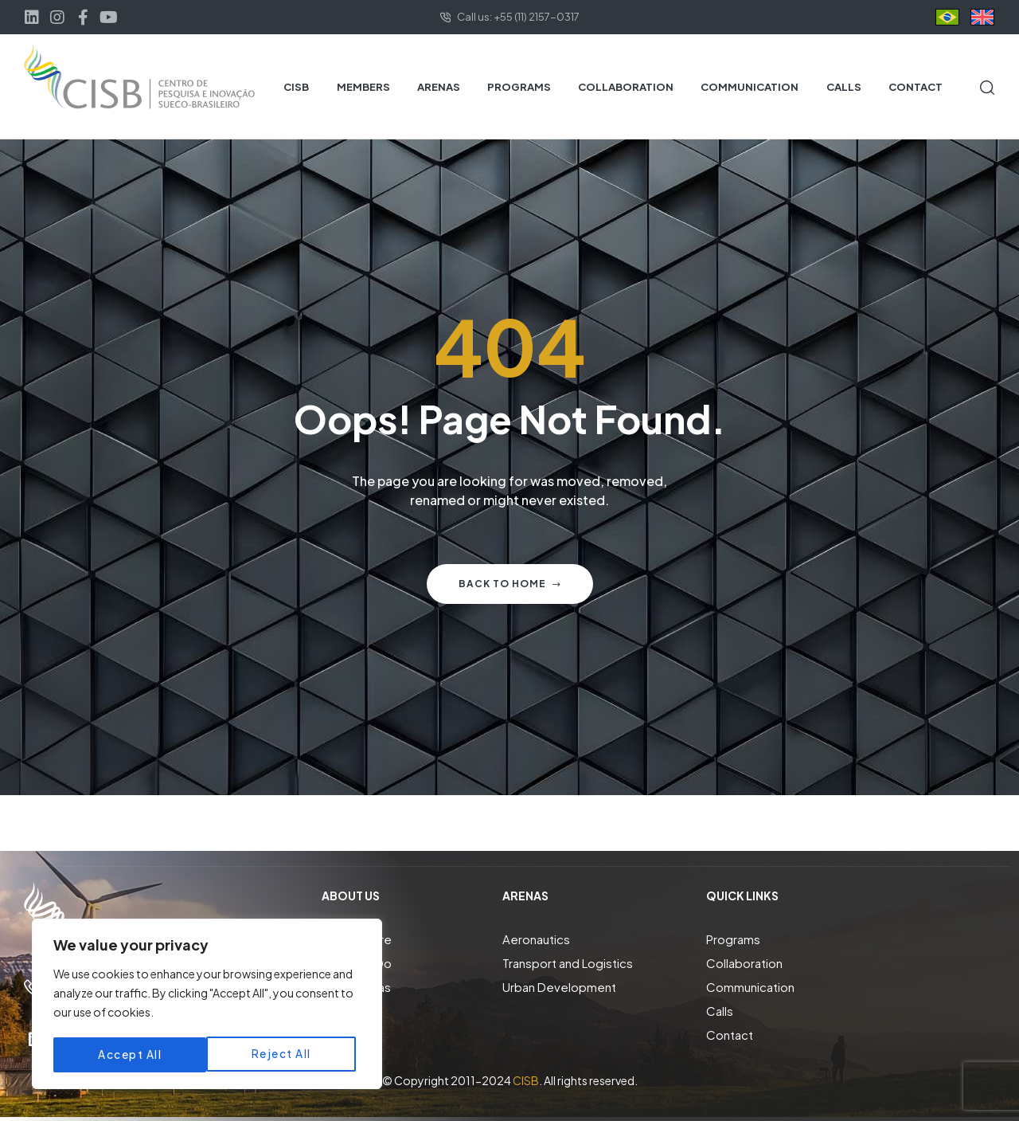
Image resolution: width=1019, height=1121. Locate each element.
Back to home (510, 584)
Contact (729, 1034)
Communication (750, 986)
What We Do (357, 962)
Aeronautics (536, 939)
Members (349, 1010)
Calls (719, 1010)
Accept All (284, 1055)
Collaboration (744, 962)
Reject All (128, 1055)
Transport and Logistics (567, 962)
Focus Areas (356, 986)
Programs (733, 939)
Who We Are (357, 939)
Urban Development (559, 986)
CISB (526, 1080)
